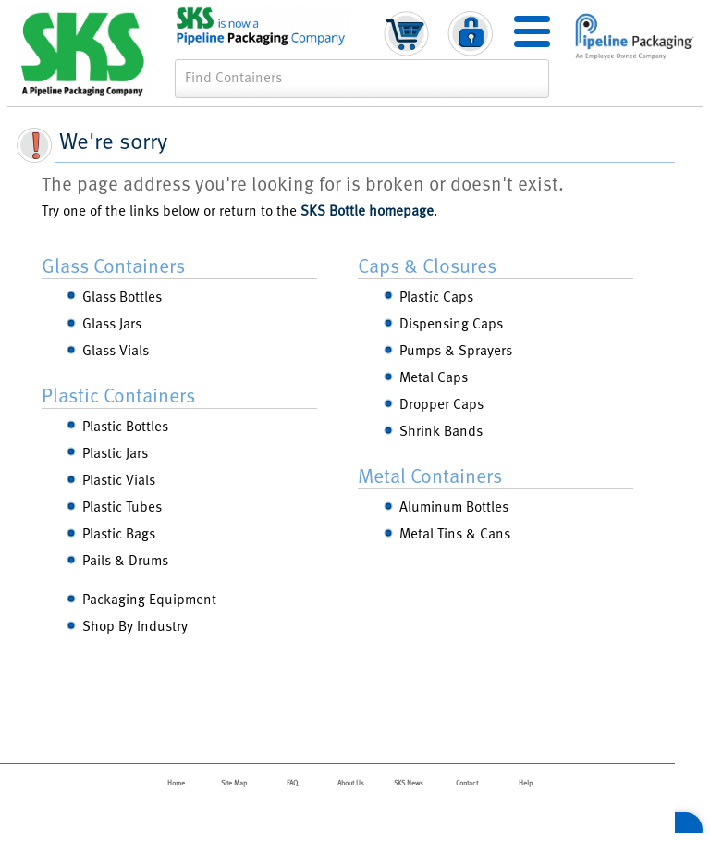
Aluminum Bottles (453, 505)
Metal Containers (430, 474)
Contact (467, 782)
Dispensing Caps (451, 322)
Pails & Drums (125, 559)
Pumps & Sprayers (455, 349)
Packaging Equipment (149, 598)
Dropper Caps (441, 403)
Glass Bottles (122, 295)
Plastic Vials (118, 478)
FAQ (292, 782)
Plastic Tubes (122, 505)
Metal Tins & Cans (454, 532)
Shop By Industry (135, 625)
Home (176, 782)
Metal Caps (433, 376)
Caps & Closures (427, 264)
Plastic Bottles (125, 425)
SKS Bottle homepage (367, 209)
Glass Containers (113, 264)
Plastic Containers (118, 394)
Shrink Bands (441, 429)
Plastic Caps (436, 295)
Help (525, 782)
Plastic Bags (118, 532)
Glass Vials (115, 349)
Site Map (234, 782)
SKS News (408, 782)
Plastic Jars (115, 452)
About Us (350, 782)
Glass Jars (111, 322)
